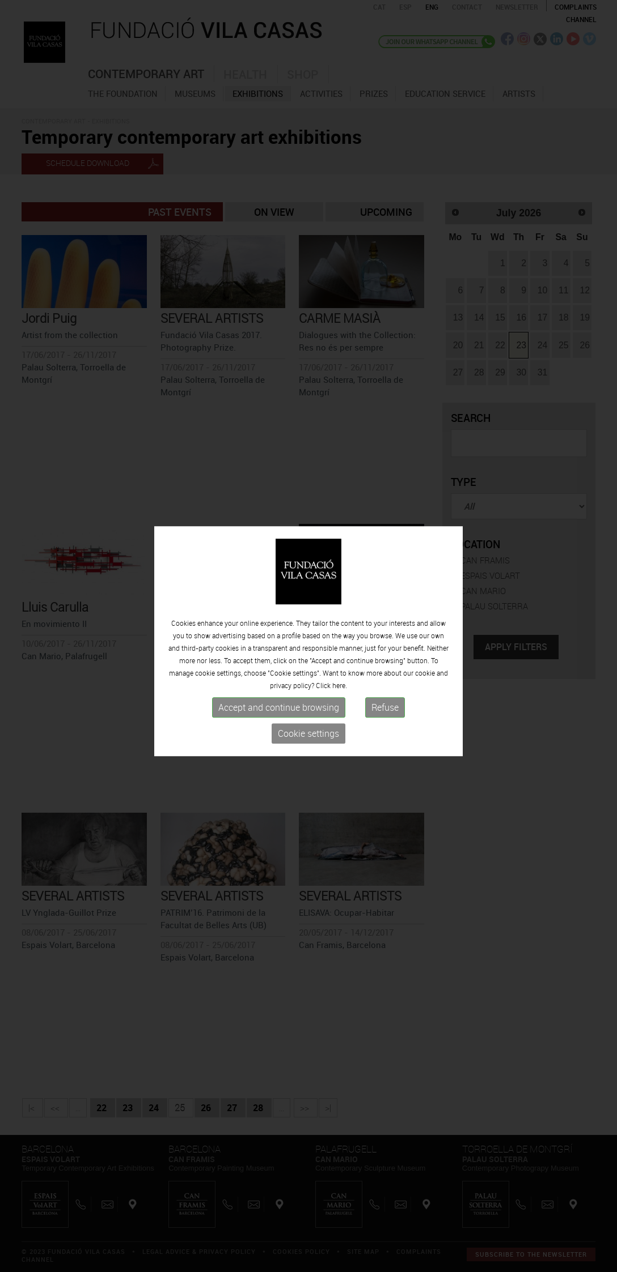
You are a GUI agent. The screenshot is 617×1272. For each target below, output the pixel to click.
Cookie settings (308, 738)
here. (339, 689)
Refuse (385, 712)
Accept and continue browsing (278, 712)
